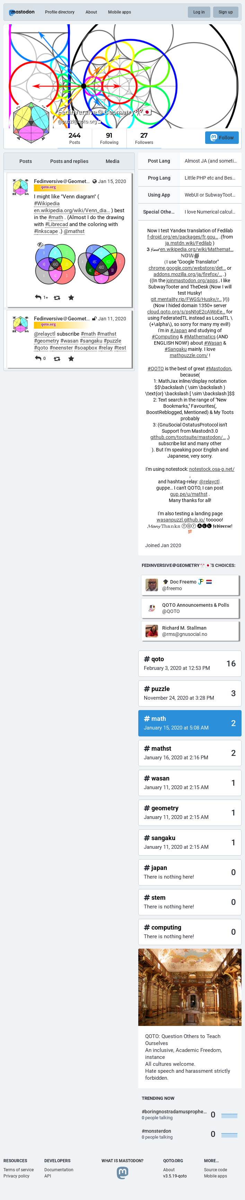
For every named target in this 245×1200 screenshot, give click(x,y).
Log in (199, 12)
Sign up (226, 12)
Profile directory (60, 12)
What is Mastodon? (122, 1160)
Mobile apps (119, 12)
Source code (215, 1169)
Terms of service (18, 1169)
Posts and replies (69, 161)
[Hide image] (40, 244)
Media (113, 161)
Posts (25, 161)
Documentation (58, 1169)
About (91, 12)
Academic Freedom (198, 1050)
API (47, 1176)
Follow (222, 137)
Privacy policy (16, 1176)
